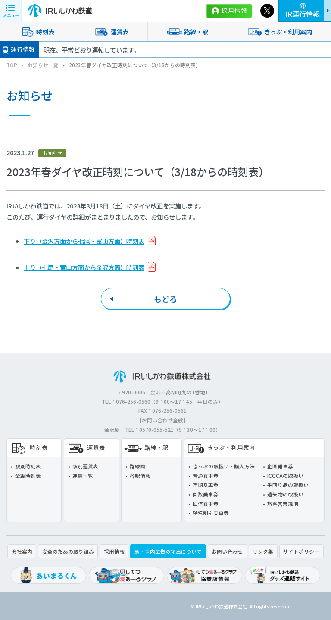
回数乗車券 (206, 494)
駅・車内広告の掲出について (168, 551)
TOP (11, 64)
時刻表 (36, 31)
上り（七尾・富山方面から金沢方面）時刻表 (84, 267)
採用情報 (234, 10)
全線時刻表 (28, 475)
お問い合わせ (227, 551)
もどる (165, 298)
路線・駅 (187, 31)
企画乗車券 (280, 466)
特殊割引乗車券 (211, 512)
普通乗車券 (206, 475)
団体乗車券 (206, 503)
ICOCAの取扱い (285, 475)
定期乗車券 (206, 484)
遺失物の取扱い (285, 494)
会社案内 (22, 551)
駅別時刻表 (28, 466)
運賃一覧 (82, 475)
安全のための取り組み (68, 551)
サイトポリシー (301, 551)
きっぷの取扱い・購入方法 (224, 466)
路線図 (137, 466)
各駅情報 (140, 475)
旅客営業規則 (282, 503)
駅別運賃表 (85, 466)
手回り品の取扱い (288, 484)
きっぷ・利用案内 (279, 31)
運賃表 (110, 31)
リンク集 (263, 551)
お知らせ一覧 (43, 64)
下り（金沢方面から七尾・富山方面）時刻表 (84, 240)
